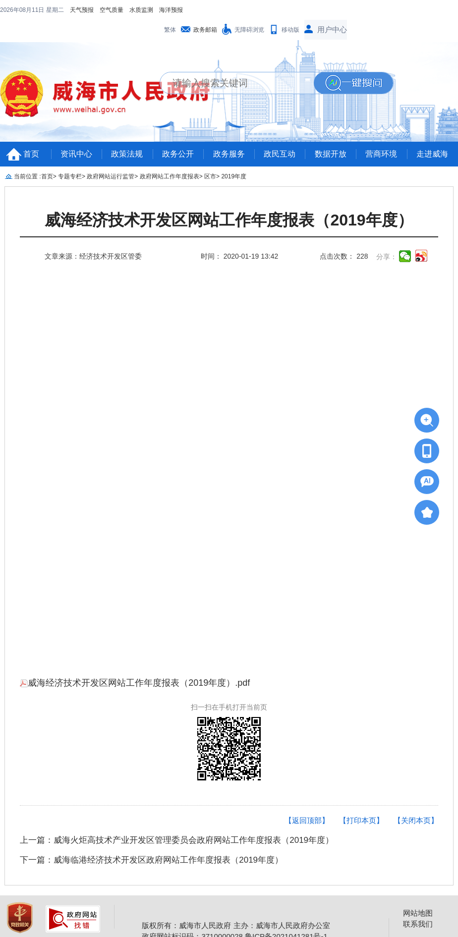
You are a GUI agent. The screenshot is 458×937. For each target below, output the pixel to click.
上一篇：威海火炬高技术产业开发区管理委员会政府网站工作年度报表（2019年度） (177, 840)
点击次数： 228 (344, 256)
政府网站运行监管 (110, 176)
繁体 (170, 29)
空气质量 (111, 9)
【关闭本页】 (416, 820)
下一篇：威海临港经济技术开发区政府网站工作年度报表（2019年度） (151, 860)
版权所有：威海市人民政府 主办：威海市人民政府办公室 (236, 925)
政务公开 (178, 154)
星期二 (55, 9)
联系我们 (418, 924)
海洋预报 (171, 9)
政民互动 (279, 154)
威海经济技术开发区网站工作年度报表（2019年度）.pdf (135, 683)
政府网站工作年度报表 (169, 176)
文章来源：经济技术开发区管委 (93, 256)
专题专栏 (70, 176)
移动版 (290, 29)
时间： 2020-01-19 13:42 (239, 256)
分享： (386, 257)
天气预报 (82, 9)
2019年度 (233, 176)
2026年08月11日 (23, 9)
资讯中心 (76, 154)
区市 (210, 176)
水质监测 (141, 9)
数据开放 (330, 154)
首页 (31, 154)
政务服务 (229, 154)
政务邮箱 (205, 29)
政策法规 (127, 154)
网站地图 (418, 913)
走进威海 (432, 154)
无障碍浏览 (249, 29)
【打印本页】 (361, 820)
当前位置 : (27, 176)
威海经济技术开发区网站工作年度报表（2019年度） (229, 220)
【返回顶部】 (307, 820)
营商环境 (381, 154)
